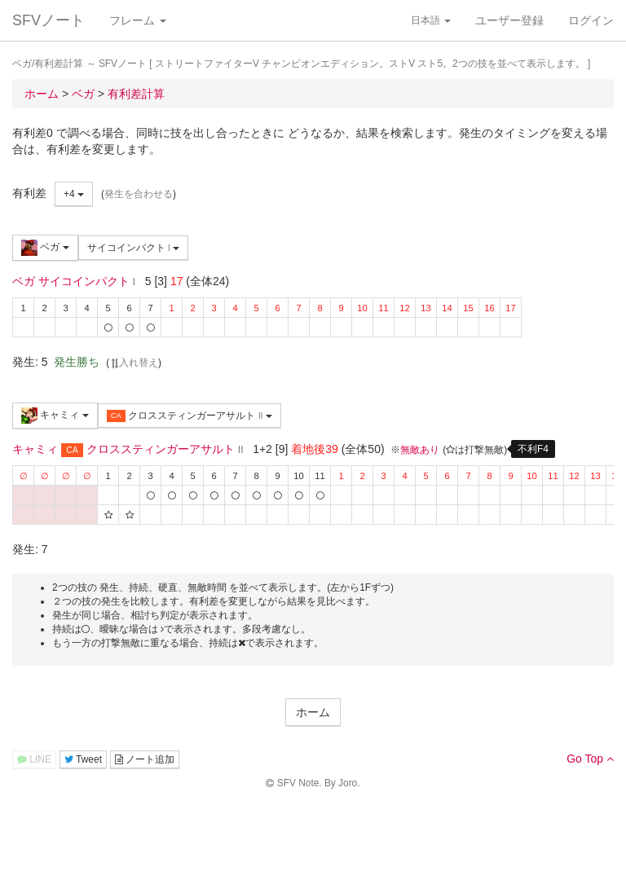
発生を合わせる (138, 194)
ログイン (591, 20)
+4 (74, 194)
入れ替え (133, 362)
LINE (34, 759)
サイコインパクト (133, 247)
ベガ (45, 248)
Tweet (83, 759)
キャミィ (55, 415)
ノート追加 (144, 759)
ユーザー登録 (509, 20)
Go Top (590, 758)
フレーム (137, 20)
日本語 (431, 20)
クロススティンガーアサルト (189, 416)
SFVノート (48, 20)
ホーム (313, 712)
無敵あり (419, 449)
